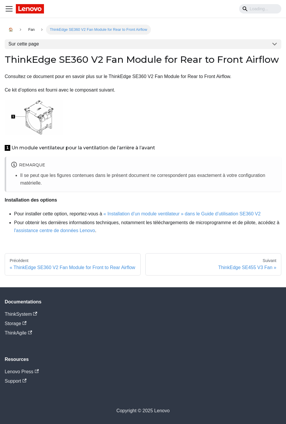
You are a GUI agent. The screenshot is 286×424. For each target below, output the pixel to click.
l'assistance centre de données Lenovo (54, 230)
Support (15, 381)
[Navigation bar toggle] (9, 8)
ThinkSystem (21, 314)
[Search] (260, 8)
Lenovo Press (22, 371)
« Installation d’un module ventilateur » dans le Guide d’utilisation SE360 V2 (182, 213)
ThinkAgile (18, 332)
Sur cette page (23, 43)
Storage (15, 323)
